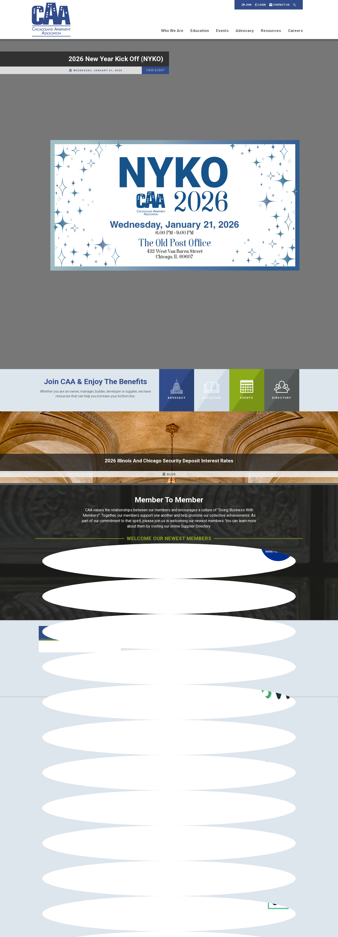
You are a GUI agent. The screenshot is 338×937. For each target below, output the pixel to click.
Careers (295, 30)
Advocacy (245, 30)
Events (222, 30)
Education (199, 30)
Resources (271, 30)
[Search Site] (294, 4)
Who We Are (172, 30)
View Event (155, 70)
